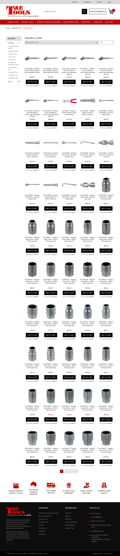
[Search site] (84, 11)
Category (14, 43)
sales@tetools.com (97, 531)
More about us (10, 543)
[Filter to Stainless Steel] (14, 47)
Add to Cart (32, 82)
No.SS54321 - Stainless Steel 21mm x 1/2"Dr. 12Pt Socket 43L (87, 408)
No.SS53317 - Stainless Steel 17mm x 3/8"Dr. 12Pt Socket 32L (69, 281)
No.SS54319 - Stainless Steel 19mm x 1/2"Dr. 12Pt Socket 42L (50, 408)
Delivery (67, 516)
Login (109, 2)
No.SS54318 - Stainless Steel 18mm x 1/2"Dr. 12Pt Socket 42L (32, 408)
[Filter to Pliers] (14, 56)
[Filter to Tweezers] (14, 75)
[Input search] (62, 11)
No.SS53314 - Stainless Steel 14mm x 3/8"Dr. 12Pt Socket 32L (106, 239)
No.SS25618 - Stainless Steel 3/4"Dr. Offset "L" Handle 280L (69, 197)
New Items (109, 22)
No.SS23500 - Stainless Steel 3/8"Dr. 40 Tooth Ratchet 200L (106, 112)
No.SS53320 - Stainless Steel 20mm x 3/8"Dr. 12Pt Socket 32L (32, 323)
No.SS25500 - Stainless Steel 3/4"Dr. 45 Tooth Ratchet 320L (32, 197)
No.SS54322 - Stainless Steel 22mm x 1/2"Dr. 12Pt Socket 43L (106, 408)
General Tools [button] (13, 22)
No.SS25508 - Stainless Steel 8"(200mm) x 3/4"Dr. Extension (50, 197)
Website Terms (97, 553)
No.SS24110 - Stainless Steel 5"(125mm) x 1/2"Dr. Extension (32, 155)
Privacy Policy (108, 553)
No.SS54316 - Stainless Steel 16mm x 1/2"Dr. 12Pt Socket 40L (87, 366)
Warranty (68, 519)
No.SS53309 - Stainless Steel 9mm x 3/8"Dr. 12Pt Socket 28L (106, 197)
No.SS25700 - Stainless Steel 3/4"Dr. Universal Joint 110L (87, 197)
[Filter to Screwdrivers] (14, 68)
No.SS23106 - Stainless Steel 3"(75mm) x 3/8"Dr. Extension (87, 112)
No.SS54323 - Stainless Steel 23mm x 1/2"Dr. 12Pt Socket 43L (32, 450)
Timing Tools (43, 528)
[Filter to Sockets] (14, 72)
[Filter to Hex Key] (14, 54)
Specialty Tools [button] (27, 22)
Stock (14, 81)
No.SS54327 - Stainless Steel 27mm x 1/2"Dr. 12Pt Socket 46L (106, 450)
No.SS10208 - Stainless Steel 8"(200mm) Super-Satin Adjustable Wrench (51, 70)
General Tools (43, 519)
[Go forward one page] (76, 471)
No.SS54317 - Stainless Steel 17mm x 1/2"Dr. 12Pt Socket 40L (106, 366)
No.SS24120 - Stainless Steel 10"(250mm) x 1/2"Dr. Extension (50, 155)
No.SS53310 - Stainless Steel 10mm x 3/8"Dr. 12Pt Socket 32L (32, 239)
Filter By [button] (11, 38)
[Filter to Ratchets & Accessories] (14, 63)
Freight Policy (69, 528)
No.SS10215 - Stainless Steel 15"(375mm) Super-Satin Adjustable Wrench (106, 71)
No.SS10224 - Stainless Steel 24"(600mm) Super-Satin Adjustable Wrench (50, 113)
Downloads (97, 22)
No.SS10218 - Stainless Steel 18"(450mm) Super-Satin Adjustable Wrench (32, 113)
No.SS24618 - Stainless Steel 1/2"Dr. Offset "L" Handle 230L (87, 155)
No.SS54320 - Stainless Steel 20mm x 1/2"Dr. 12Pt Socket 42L (69, 408)
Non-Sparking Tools (45, 516)
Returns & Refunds (71, 522)
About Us (75, 2)
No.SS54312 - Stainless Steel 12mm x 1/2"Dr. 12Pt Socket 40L (106, 323)
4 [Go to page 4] (72, 471)
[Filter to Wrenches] (14, 78)
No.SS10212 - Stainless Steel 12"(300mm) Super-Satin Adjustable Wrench (87, 71)
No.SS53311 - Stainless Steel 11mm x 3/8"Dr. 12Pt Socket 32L (50, 239)
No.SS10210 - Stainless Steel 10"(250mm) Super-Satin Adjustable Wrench (69, 71)
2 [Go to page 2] (65, 471)
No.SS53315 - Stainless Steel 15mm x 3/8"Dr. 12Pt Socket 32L (32, 281)
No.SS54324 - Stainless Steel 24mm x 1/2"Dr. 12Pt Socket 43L (50, 450)
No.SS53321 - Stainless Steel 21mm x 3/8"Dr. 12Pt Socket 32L (50, 323)
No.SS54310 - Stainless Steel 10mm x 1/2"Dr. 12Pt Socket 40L (69, 323)
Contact (99, 2)
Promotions (85, 22)
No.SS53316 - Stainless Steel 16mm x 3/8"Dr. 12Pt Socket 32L (50, 281)
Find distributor (97, 11)
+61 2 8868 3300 (96, 517)
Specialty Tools (43, 522)
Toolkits (41, 525)
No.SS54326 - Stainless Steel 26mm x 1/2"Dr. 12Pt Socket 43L (87, 450)
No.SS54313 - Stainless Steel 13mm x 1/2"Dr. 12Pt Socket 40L (32, 366)
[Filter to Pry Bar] (14, 59)
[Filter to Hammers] (14, 51)
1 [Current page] (61, 471)
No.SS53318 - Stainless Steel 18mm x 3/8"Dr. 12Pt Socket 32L (87, 281)
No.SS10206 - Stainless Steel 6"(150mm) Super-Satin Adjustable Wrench (32, 70)
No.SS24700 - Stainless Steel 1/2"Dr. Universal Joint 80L (106, 155)
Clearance (42, 531)
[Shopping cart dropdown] (111, 11)
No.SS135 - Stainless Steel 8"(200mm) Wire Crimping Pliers (69, 112)
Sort (96, 42)
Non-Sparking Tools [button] (71, 22)
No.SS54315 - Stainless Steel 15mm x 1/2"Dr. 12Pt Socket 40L (69, 366)
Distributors (87, 2)
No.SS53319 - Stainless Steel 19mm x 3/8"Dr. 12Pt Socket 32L (106, 281)
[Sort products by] (106, 42)
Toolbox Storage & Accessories (49, 513)
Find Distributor (70, 525)
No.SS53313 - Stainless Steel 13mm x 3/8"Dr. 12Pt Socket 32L (87, 239)
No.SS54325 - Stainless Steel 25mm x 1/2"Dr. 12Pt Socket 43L (69, 450)
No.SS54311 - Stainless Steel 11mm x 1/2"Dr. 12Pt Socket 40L (87, 323)
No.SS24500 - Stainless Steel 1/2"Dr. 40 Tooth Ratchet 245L (69, 155)
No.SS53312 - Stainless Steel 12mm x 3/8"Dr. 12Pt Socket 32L (69, 239)
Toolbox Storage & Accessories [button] (48, 22)
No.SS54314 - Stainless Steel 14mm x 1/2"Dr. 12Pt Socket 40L (50, 366)
